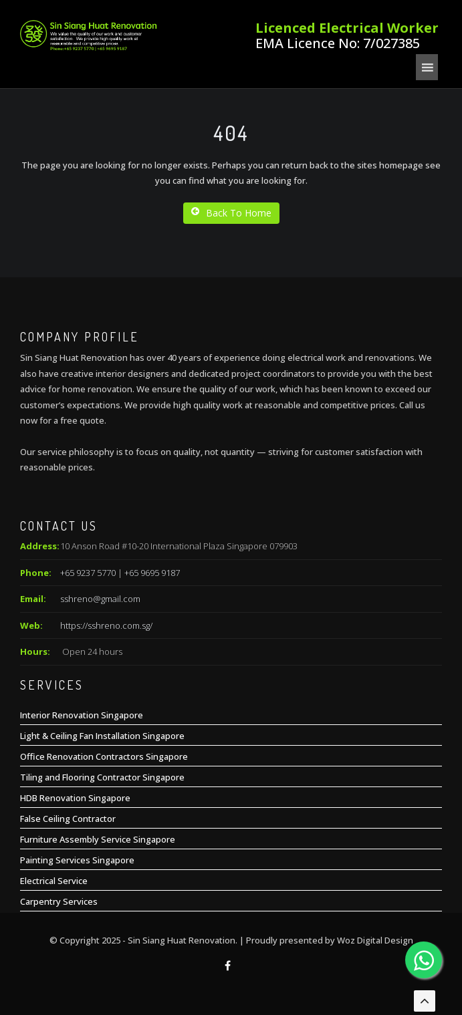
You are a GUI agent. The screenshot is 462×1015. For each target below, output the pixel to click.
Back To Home (231, 212)
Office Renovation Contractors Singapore (104, 756)
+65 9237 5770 (88, 573)
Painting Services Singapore (77, 860)
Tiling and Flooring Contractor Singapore (102, 777)
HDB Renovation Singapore (75, 798)
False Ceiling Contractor (68, 819)
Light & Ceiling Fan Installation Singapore (102, 736)
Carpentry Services (59, 901)
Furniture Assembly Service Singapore (97, 839)
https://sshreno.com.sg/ (106, 625)
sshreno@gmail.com (100, 599)
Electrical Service (54, 881)
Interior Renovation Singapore (81, 715)
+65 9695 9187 (152, 573)
